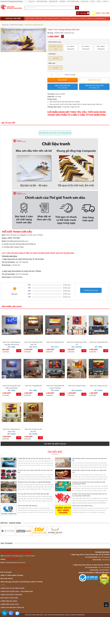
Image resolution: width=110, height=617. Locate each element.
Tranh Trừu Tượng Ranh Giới (98, 342)
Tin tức (99, 1)
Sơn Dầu (55, 58)
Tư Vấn (92, 1)
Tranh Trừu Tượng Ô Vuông (76, 385)
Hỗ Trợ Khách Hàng (73, 1)
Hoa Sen (74, 18)
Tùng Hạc (90, 18)
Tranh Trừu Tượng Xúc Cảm (98, 385)
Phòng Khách (100, 18)
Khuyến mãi (84, 1)
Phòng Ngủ (29, 22)
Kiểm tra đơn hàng (42, 1)
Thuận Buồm (65, 18)
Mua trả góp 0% (62, 87)
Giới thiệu (62, 1)
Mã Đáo (56, 18)
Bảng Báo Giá (53, 1)
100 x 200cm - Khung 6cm (101, 48)
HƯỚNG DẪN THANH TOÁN (13, 247)
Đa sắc (55, 67)
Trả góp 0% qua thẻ (94, 87)
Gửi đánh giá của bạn (91, 290)
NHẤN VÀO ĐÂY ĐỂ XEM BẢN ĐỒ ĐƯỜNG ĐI (20, 244)
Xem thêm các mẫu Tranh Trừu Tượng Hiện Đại (55, 133)
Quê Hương (48, 18)
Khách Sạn (39, 22)
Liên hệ (105, 1)
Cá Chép (82, 18)
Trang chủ (31, 1)
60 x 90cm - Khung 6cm (55, 48)
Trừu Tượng (29, 18)
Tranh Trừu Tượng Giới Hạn (55, 342)
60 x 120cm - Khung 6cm (71, 48)
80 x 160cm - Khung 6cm (86, 48)
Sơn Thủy (39, 18)
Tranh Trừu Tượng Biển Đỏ (33, 385)
